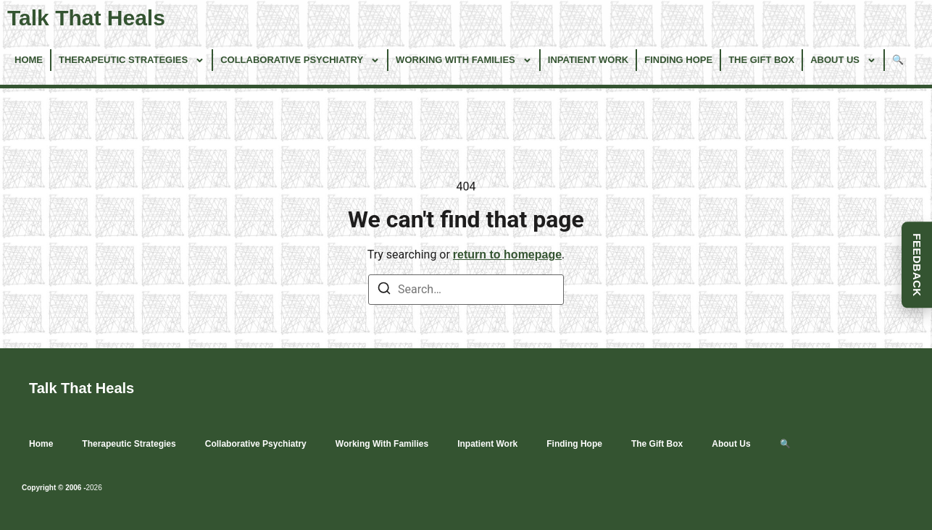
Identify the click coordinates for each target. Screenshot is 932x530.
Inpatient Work (588, 59)
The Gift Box (761, 59)
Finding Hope (678, 59)
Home (28, 59)
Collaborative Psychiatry (300, 60)
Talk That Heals (86, 18)
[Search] (384, 290)
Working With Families (464, 60)
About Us (843, 60)
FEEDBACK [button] (917, 264)
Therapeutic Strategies (131, 60)
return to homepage (507, 254)
